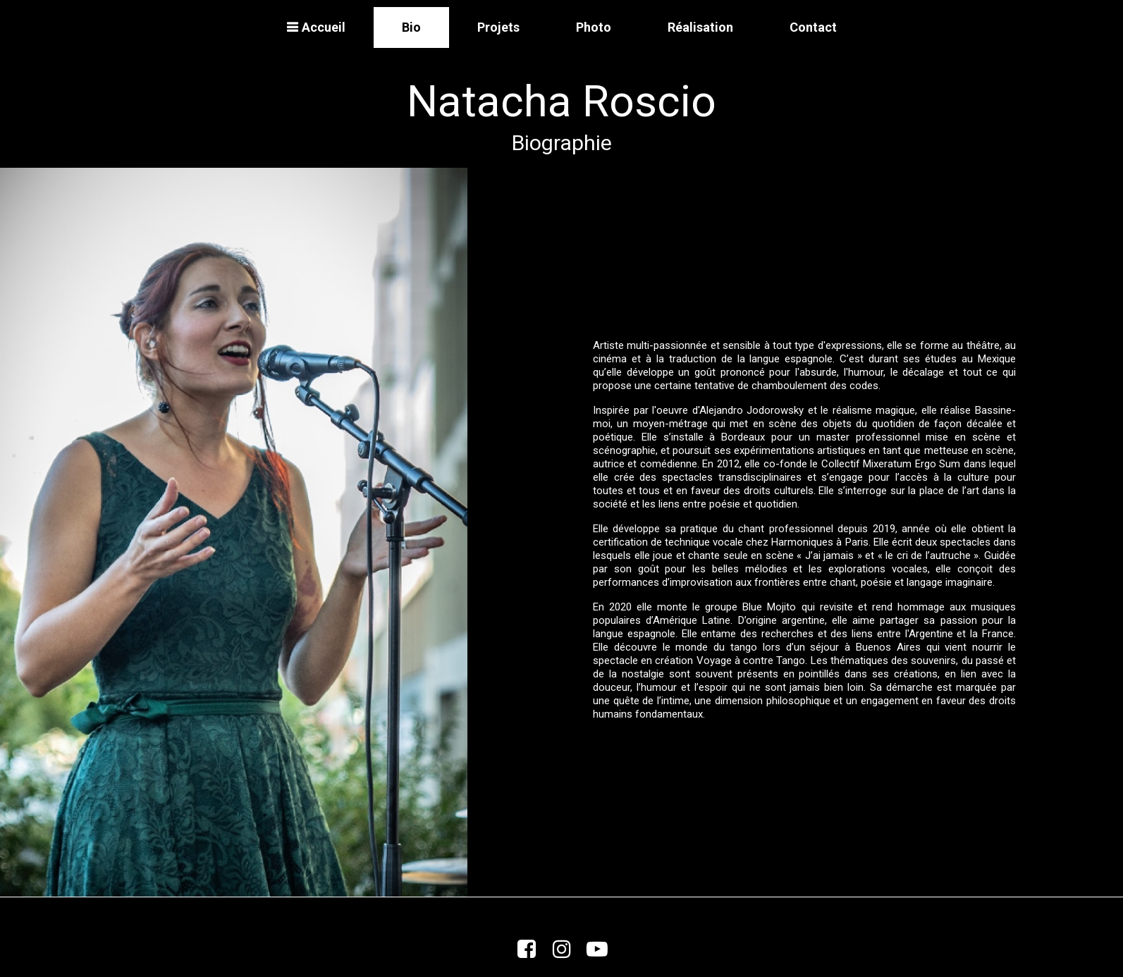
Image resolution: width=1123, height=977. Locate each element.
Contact (813, 27)
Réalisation (700, 27)
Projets (498, 27)
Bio (411, 27)
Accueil (315, 27)
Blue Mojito (769, 607)
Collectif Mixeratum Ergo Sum (890, 463)
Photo (593, 27)
